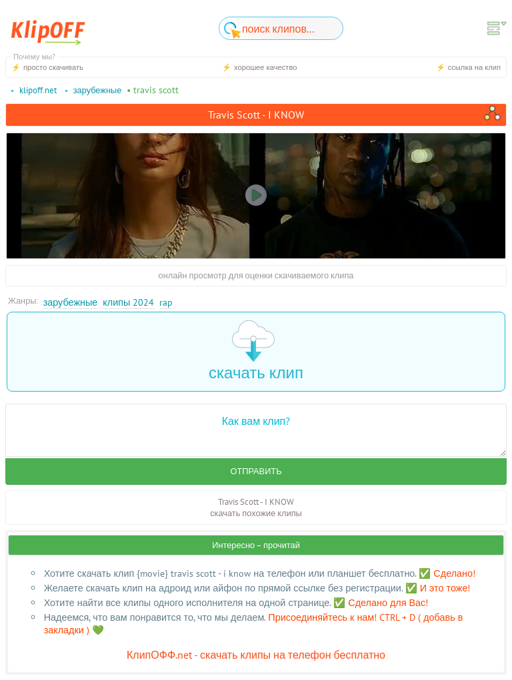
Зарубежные (70, 302)
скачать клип (256, 351)
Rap (166, 302)
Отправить (255, 471)
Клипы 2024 (128, 302)
